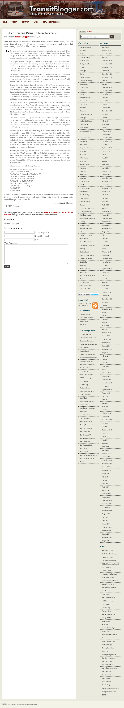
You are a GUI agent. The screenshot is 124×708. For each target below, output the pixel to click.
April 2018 (105, 124)
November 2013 (107, 302)
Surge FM (83, 324)
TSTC (82, 462)
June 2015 (105, 238)
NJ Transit (83, 171)
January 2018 (106, 134)
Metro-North (84, 144)
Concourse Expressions (87, 341)
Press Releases (84, 198)
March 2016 (105, 208)
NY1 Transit (84, 371)
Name (37, 232)
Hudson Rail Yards (86, 121)
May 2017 (105, 161)
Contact (25, 22)
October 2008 (106, 507)
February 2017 (106, 171)
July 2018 (105, 121)
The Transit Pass (85, 442)
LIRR (82, 134)
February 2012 (106, 373)
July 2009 (105, 477)
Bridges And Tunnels (86, 64)
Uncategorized (84, 282)
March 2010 (105, 450)
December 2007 (107, 527)
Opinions (83, 178)
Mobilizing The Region (87, 364)
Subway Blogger (85, 418)
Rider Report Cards (86, 212)
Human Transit (84, 351)
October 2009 (106, 467)
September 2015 (107, 228)
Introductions (84, 124)
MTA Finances (14, 206)
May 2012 (105, 363)
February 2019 (106, 104)
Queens (82, 205)
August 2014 (106, 272)
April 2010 (105, 447)
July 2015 (105, 235)
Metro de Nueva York (86, 361)
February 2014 (106, 292)
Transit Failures (85, 269)
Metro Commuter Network (88, 358)
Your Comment (10, 243)
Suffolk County (85, 252)
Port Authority (84, 195)
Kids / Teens (84, 128)
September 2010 (107, 430)
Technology (83, 265)
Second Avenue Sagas (87, 401)
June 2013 (105, 319)
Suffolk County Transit (87, 255)
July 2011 (105, 396)
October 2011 (106, 386)
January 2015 (106, 255)
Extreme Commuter (86, 101)
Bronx (82, 67)
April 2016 (105, 205)
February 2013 (106, 332)
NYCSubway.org (85, 378)
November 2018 (107, 114)
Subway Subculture (86, 421)
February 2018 (106, 131)
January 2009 (106, 497)
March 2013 (105, 329)
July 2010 (105, 437)
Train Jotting (84, 448)
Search (82, 32)
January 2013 (106, 336)
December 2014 (107, 259)
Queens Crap (84, 385)
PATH (82, 185)
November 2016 (107, 181)
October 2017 (106, 144)
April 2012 (105, 366)
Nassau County (84, 165)
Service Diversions (51, 22)
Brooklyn (83, 71)
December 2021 (107, 74)
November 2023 (107, 54)
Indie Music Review (86, 318)
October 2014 (106, 265)
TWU (82, 279)
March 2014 (105, 289)
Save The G (83, 398)
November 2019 (107, 94)
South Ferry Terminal (86, 235)
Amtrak (82, 54)
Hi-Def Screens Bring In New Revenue (30, 33)
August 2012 (106, 353)
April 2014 (105, 285)
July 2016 (105, 195)
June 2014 (105, 279)
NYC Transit (84, 175)
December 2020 (107, 87)
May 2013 (105, 322)
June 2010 (105, 440)
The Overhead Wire (86, 435)
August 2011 (106, 393)
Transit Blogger (22, 37)
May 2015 (105, 242)
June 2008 (105, 521)
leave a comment (51, 212)
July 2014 (105, 275)
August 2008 (106, 514)
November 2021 (107, 77)
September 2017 (107, 148)
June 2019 (105, 97)
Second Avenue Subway (87, 218)
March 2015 (105, 249)
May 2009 (105, 484)
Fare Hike (83, 107)
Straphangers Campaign (87, 245)
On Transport (84, 381)
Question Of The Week (87, 208)
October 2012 (106, 346)
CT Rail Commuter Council (88, 344)
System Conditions (86, 259)
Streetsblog (83, 411)
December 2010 (107, 420)
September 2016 (107, 188)
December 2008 (107, 500)
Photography (84, 191)
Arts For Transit (85, 57)
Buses (82, 74)
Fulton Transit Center (86, 114)
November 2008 (107, 504)
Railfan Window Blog (87, 391)
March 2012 (105, 369)
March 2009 (105, 490)
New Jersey (83, 168)
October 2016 (106, 185)
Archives (90, 32)
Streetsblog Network (86, 415)
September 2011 (107, 390)
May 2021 (105, 84)
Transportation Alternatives (88, 455)
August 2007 (106, 541)
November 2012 (107, 343)
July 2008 (105, 517)
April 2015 (105, 245)
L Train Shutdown (85, 131)
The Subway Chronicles (87, 438)
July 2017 (105, 154)
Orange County (85, 181)
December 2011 (107, 379)
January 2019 (106, 107)
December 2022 (107, 60)
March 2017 (105, 168)
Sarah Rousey (84, 321)
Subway (82, 249)
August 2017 (106, 151)
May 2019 (105, 101)
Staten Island (84, 238)
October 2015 (106, 225)
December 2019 (107, 91)
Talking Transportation (87, 425)
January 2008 (106, 524)
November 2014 (107, 262)
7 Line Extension (85, 47)
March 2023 (105, 57)
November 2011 (107, 383)
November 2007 (107, 531)
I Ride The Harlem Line (87, 354)
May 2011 (105, 403)
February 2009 (106, 494)
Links (36, 22)
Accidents (83, 50)
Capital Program (85, 77)
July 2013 (105, 316)
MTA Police (84, 161)
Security (82, 222)
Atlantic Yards (84, 60)
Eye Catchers (84, 104)
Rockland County (85, 215)
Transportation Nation (87, 458)
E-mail (38, 236)
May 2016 (105, 202)
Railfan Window (85, 388)
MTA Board (83, 151)
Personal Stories (85, 188)
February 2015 (106, 252)
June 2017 (105, 158)
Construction (84, 87)
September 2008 (107, 510)
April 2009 (105, 487)
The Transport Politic (86, 445)
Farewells (83, 111)
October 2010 (106, 426)
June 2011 (105, 400)
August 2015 (106, 232)
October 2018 (106, 118)
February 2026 (106, 50)
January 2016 (106, 215)
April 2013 (105, 326)
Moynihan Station (85, 148)
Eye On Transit (84, 348)
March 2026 (105, 47)
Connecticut (84, 84)
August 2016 (106, 191)
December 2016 (107, 178)
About (14, 22)
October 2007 (106, 534)
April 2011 (105, 406)
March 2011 (105, 410)
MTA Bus (83, 154)
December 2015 (107, 218)
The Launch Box (85, 432)
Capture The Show (86, 314)
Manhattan (83, 141)
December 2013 (107, 299)
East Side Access (85, 97)
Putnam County (85, 202)
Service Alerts (84, 225)
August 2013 (106, 312)
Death (82, 94)
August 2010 (106, 433)
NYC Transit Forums (86, 374)
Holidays (83, 118)
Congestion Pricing (86, 81)
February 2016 (106, 212)
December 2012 (107, 339)
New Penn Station (85, 368)
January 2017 (106, 175)
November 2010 (107, 423)
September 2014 (107, 269)
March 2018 (105, 128)
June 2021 (105, 81)
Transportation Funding (87, 275)
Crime (82, 91)
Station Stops (84, 405)
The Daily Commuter (86, 428)
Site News (83, 232)
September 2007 (107, 537)
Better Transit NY (85, 334)
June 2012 (105, 359)
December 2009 (107, 460)
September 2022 (107, 67)
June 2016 (105, 198)
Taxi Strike (83, 262)
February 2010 (106, 453)
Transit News (84, 272)
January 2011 (106, 416)
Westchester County (86, 285)
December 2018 (107, 111)
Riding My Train (85, 395)
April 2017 (105, 165)
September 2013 (107, 309)
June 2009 (105, 480)
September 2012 (107, 349)
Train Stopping (84, 452)
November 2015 (107, 222)
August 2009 (106, 473)
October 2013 (106, 306)
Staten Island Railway (87, 242)
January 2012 (106, 376)
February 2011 (106, 413)
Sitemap (3, 703)
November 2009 (107, 463)
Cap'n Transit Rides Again (88, 338)
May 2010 (105, 443)
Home (5, 22)
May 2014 (105, 282)
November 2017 (107, 141)
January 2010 (106, 457)
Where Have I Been (86, 289)
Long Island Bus (85, 138)
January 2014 (106, 296)
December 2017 (107, 138)
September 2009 (107, 470)
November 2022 (107, 64)
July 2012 (105, 356)
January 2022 (106, 71)
